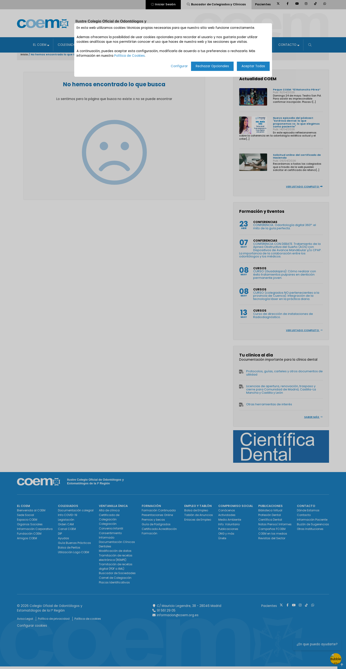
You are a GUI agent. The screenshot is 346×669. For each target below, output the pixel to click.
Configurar (179, 66)
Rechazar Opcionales (212, 66)
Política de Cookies (129, 55)
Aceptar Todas (253, 66)
